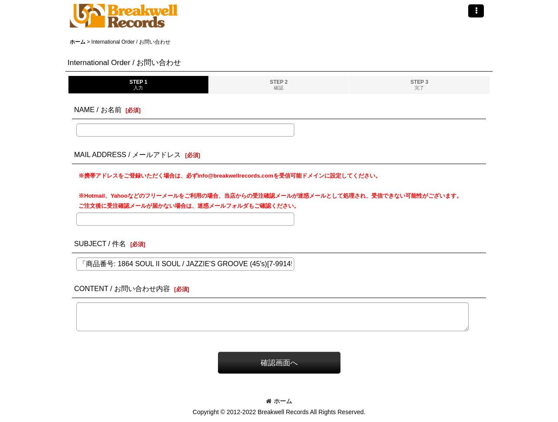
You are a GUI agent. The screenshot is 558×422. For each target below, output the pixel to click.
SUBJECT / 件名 (100, 243)
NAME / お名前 (98, 109)
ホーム (279, 401)
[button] (476, 10)
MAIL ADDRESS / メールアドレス (127, 154)
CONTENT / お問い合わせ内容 (122, 288)
